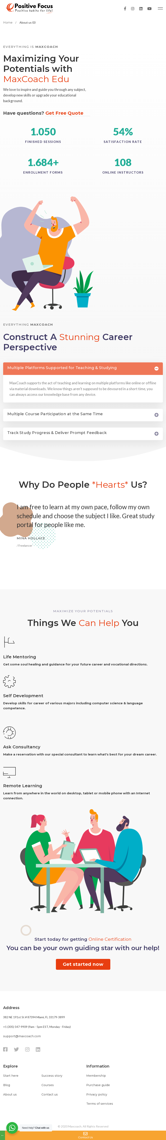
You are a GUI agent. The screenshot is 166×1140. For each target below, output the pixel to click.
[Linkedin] (141, 8)
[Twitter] (16, 1050)
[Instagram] (132, 8)
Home (8, 22)
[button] (83, 964)
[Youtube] (149, 8)
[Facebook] (125, 8)
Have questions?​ (46, 113)
